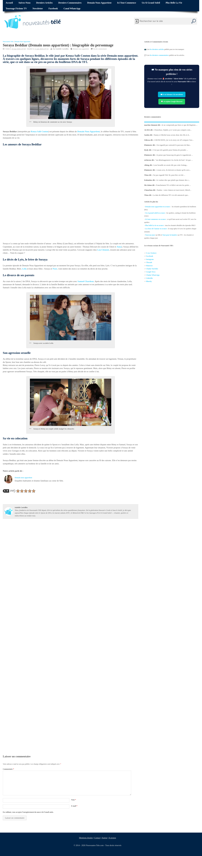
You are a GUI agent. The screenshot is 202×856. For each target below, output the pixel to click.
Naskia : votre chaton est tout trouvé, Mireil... (174, 190)
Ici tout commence (126, 3)
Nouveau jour (150, 235)
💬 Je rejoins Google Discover (172, 101)
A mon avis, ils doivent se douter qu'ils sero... (173, 170)
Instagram (150, 259)
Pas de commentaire (100, 49)
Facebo (148, 256)
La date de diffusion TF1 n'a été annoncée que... (171, 195)
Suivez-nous (24, 3)
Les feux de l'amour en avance (156, 229)
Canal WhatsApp (72, 8)
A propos (112, 838)
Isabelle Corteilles (62, 49)
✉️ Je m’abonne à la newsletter (171, 94)
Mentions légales (86, 838)
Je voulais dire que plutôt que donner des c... (173, 180)
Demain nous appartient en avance (157, 207)
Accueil (9, 3)
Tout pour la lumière (169, 235)
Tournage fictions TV (16, 8)
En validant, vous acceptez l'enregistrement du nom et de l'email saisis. (28, 812)
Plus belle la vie (174, 3)
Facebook (53, 8)
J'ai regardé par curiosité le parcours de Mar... (173, 145)
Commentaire (8, 769)
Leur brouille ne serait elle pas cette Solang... (170, 165)
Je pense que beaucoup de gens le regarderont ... (174, 155)
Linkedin (149, 278)
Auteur (104, 838)
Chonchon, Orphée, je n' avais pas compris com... (173, 130)
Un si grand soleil (151, 3)
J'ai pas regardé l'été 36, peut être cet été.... (169, 175)
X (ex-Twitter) (151, 253)
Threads (149, 263)
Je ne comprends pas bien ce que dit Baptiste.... (180, 125)
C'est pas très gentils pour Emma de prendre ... (170, 150)
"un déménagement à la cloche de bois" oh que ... (174, 160)
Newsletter (38, 8)
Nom (73, 800)
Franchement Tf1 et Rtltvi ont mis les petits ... (173, 185)
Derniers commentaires (70, 3)
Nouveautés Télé (8, 41)
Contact (97, 838)
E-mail (74, 806)
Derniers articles (44, 3)
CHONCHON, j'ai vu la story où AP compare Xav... (174, 140)
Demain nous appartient (99, 3)
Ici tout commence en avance (155, 219)
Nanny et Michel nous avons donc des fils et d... (172, 135)
